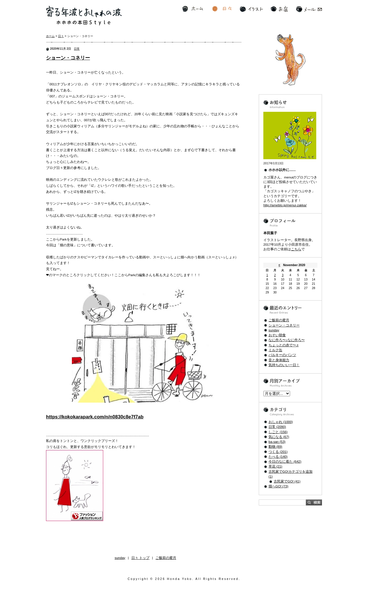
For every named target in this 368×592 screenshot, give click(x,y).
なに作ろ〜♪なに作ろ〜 (287, 340)
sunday (120, 558)
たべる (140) (278, 456)
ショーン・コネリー (68, 58)
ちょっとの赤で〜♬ (284, 345)
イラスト (251, 9)
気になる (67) (279, 437)
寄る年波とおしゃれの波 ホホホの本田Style (84, 16)
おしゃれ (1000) (281, 422)
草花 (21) (275, 466)
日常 (77, 48)
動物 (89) (275, 446)
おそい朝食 (277, 335)
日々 (222, 9)
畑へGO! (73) (278, 486)
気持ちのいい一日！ (284, 365)
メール (309, 9)
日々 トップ (140, 558)
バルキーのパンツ (282, 355)
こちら (296, 249)
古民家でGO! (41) (287, 481)
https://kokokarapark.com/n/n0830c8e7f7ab (94, 417)
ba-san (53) (277, 441)
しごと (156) (278, 432)
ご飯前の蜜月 (166, 558)
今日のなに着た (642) (285, 461)
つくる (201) (278, 451)
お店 (279, 9)
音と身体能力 (279, 360)
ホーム (192, 9)
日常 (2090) (277, 426)
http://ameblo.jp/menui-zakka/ (284, 205)
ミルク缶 (275, 350)
